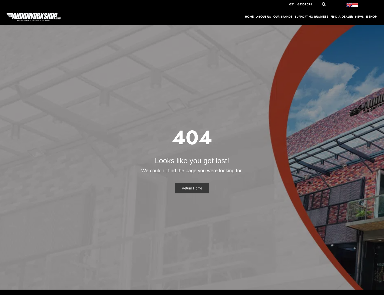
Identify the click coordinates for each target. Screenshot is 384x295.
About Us (263, 16)
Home (249, 16)
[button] (323, 4)
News (359, 16)
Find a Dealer (342, 16)
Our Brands (282, 16)
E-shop (371, 16)
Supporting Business (311, 16)
